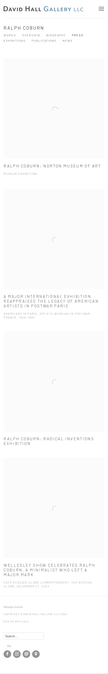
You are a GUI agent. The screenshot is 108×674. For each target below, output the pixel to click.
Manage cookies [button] (13, 606)
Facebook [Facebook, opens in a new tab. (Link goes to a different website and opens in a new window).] (7, 654)
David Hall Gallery (44, 9)
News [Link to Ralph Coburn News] (68, 40)
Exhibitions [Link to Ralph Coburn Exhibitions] (15, 40)
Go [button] (9, 645)
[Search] (24, 636)
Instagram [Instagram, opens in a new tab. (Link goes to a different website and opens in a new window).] (17, 654)
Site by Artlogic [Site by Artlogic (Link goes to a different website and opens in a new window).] (16, 621)
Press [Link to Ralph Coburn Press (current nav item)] (77, 35)
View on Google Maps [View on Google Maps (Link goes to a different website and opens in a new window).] (36, 654)
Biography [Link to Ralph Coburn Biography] (56, 35)
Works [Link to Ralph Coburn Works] (10, 35)
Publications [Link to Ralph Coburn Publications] (44, 40)
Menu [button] (100, 9)
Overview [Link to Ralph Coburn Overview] (31, 35)
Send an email (26, 654)
